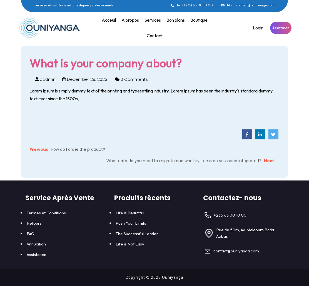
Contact (155, 35)
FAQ (30, 233)
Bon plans (175, 20)
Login (258, 28)
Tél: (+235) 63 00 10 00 (191, 5)
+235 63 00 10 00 (229, 215)
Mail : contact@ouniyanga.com (248, 5)
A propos (130, 20)
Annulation (36, 244)
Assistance (280, 28)
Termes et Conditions (46, 212)
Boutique (199, 20)
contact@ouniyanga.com (236, 251)
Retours (34, 223)
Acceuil (109, 20)
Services (152, 20)
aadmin (45, 79)
